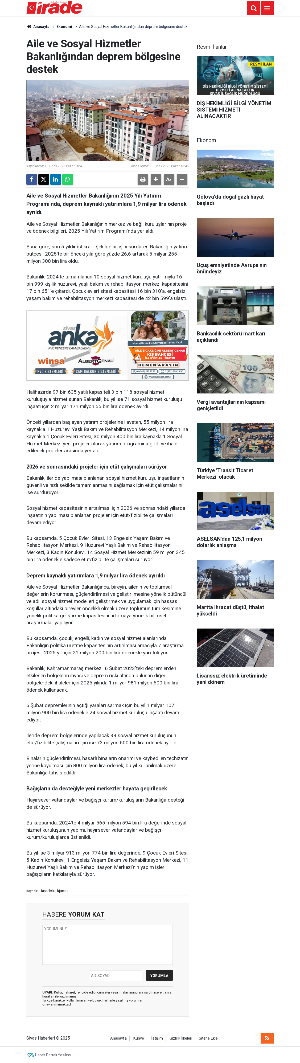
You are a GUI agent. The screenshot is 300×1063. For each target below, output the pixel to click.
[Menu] (267, 8)
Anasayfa (38, 26)
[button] (156, 179)
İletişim (157, 1038)
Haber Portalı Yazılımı (53, 1055)
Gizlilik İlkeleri (181, 1038)
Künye (138, 1038)
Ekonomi (64, 26)
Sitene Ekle (208, 1038)
